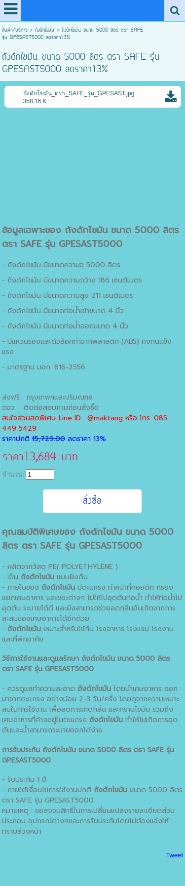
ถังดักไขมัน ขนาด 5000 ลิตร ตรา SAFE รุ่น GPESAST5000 (90, 237)
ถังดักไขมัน (44, 30)
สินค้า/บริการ (15, 30)
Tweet (174, 855)
